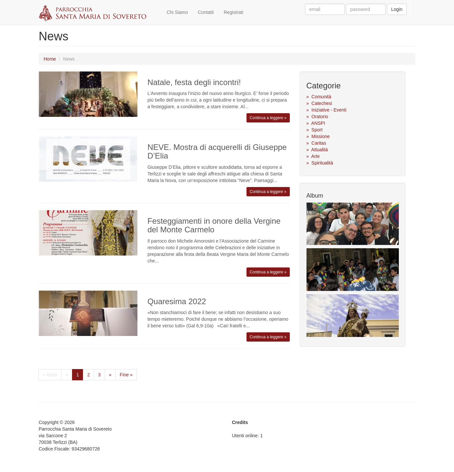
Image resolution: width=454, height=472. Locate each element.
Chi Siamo (177, 12)
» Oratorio (317, 116)
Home (50, 59)
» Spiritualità (319, 162)
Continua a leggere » (268, 118)
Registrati (233, 12)
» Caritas (316, 143)
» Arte (313, 156)
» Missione (318, 136)
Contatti (206, 12)
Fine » (126, 374)
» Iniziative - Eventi (326, 110)
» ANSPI (315, 123)
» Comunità (318, 96)
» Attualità (317, 149)
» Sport (314, 129)
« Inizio (50, 374)
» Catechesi (319, 103)
